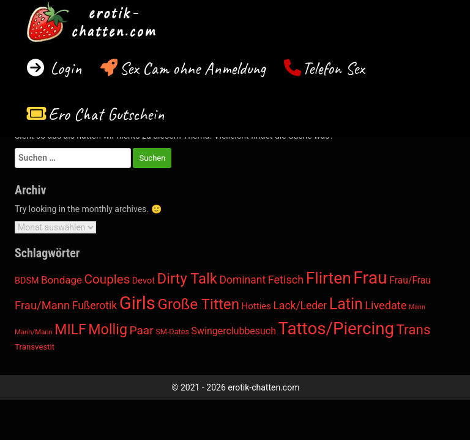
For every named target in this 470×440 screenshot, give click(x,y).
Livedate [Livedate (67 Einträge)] (385, 305)
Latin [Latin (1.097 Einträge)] (346, 304)
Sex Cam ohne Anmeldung (192, 68)
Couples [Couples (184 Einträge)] (107, 279)
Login (64, 68)
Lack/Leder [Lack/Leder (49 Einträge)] (300, 305)
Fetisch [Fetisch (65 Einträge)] (286, 279)
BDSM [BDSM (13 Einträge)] (27, 281)
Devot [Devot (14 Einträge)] (143, 280)
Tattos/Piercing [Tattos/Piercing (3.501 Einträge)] (336, 328)
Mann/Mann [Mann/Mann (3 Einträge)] (34, 332)
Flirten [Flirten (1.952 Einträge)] (328, 278)
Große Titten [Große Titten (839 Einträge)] (198, 304)
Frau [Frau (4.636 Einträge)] (370, 278)
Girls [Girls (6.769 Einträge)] (137, 303)
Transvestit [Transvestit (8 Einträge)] (34, 346)
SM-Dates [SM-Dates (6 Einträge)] (172, 331)
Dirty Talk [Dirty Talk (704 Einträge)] (187, 278)
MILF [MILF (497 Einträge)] (70, 329)
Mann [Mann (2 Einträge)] (417, 307)
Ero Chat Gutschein (106, 114)
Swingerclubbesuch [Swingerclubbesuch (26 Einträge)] (234, 331)
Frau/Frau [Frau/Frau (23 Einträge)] (410, 280)
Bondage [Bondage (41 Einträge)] (61, 280)
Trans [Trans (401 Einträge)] (414, 329)
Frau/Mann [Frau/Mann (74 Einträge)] (42, 305)
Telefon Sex (333, 68)
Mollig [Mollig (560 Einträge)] (107, 329)
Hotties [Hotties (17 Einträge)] (256, 306)
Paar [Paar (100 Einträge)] (141, 330)
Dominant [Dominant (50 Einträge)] (242, 280)
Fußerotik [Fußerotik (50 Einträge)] (94, 305)
